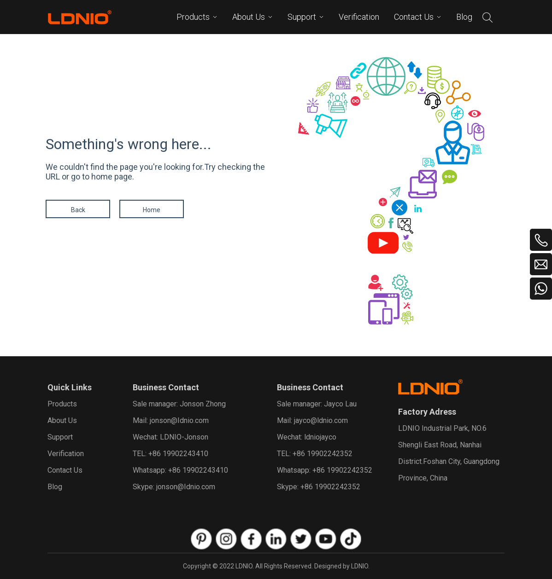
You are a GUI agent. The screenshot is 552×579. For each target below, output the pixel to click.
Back (78, 210)
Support (60, 437)
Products (62, 404)
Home (151, 210)
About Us (62, 420)
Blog (54, 486)
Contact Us (64, 470)
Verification (65, 453)
